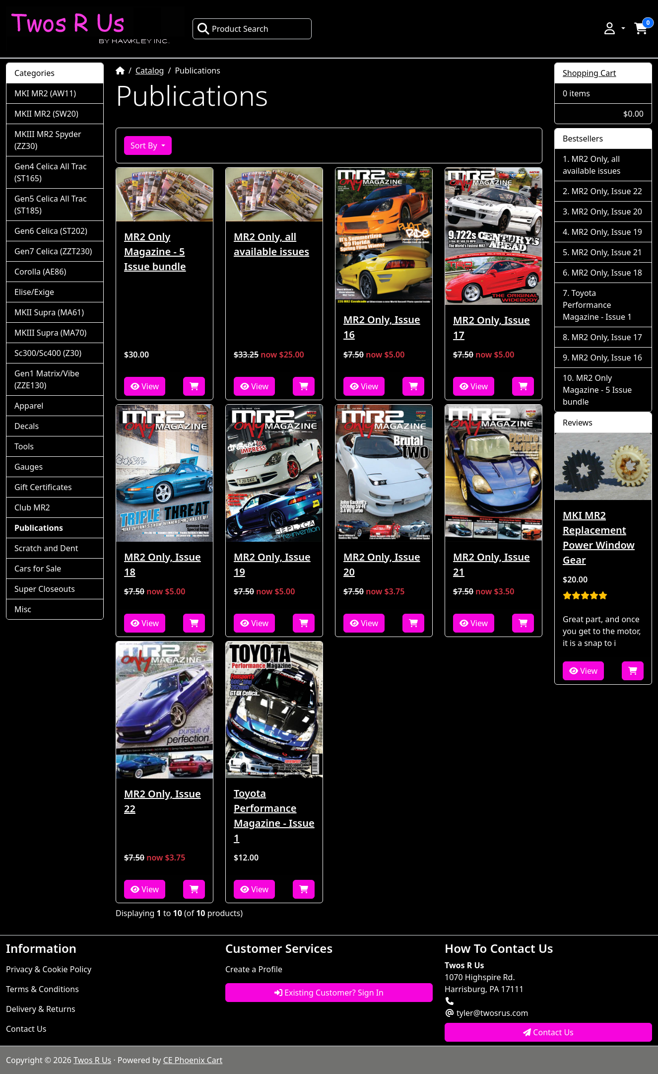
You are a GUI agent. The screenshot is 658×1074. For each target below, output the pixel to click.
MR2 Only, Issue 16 (381, 327)
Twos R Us (92, 1060)
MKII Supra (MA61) (49, 312)
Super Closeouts (44, 588)
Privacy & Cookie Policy (48, 969)
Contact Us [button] (548, 1032)
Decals (26, 426)
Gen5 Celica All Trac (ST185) (50, 204)
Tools (24, 446)
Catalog (149, 70)
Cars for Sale (37, 568)
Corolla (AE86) (40, 271)
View (145, 386)
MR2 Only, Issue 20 (381, 564)
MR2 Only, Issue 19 (272, 564)
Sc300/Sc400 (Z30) (47, 353)
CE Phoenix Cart (193, 1060)
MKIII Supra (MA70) (50, 332)
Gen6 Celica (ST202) (50, 230)
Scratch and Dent (46, 548)
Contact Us (26, 1028)
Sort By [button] (145, 145)
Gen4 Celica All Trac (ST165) (50, 172)
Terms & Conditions (42, 989)
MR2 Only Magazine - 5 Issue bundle (155, 251)
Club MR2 (32, 507)
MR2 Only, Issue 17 (491, 327)
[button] (613, 28)
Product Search (232, 28)
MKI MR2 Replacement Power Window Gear (599, 537)
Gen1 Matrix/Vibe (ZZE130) (46, 379)
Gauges (28, 466)
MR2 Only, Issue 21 (491, 564)
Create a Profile (253, 969)
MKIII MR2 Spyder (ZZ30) (47, 140)
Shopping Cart (589, 73)
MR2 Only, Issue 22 (162, 801)
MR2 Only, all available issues (271, 244)
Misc (22, 609)
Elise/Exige (34, 291)
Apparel (28, 405)
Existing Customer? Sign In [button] (329, 992)
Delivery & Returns (40, 1008)
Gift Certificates (43, 487)
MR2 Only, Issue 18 (162, 564)
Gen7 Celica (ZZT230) (53, 251)
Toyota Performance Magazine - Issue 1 (274, 816)
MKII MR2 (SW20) (46, 113)
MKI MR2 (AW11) (45, 93)
